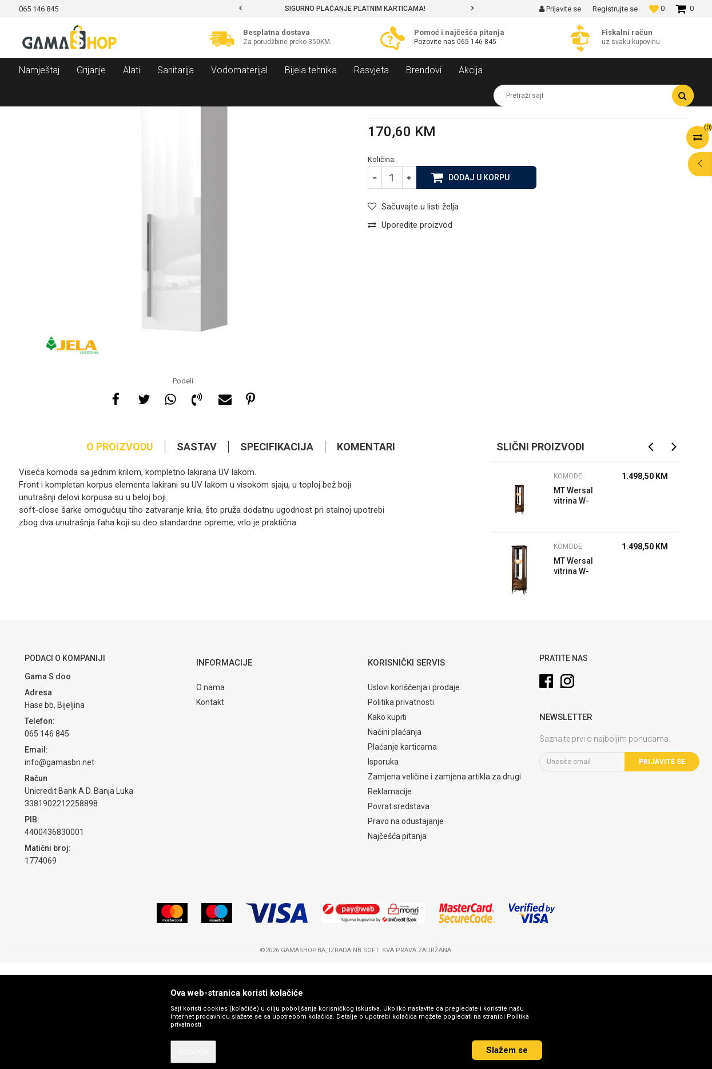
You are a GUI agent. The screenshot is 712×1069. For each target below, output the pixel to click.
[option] (356, 8)
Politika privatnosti (401, 808)
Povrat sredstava (398, 912)
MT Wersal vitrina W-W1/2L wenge (578, 603)
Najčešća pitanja (397, 942)
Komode (214, 115)
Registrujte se (615, 9)
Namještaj (123, 115)
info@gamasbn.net (59, 868)
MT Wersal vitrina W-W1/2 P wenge (573, 674)
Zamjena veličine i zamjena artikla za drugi (444, 883)
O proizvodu (119, 553)
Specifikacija (276, 553)
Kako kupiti (387, 823)
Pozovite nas (435, 42)
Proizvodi (81, 115)
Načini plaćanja (394, 838)
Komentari (366, 553)
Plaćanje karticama (402, 853)
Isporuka (383, 868)
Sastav (197, 553)
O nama (210, 793)
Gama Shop (37, 115)
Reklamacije (390, 897)
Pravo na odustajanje (406, 927)
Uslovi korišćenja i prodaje (414, 793)
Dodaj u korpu (479, 283)
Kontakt (210, 808)
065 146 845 (476, 42)
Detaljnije (193, 1052)
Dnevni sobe (169, 115)
